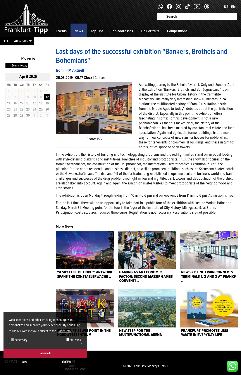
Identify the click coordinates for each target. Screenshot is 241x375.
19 (47, 103)
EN (233, 6)
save (24, 362)
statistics (73, 340)
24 (34, 109)
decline (66, 362)
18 (40, 103)
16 (27, 103)
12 (47, 97)
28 (15, 115)
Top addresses (122, 31)
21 (15, 109)
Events (61, 31)
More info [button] (65, 331)
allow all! (45, 353)
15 (21, 103)
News (78, 31)
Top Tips (97, 31)
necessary (19, 340)
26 (47, 109)
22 (21, 109)
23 (28, 109)
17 (34, 103)
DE (226, 6)
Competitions (177, 31)
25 (41, 109)
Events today (19, 65)
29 (21, 115)
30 (28, 115)
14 (15, 103)
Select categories (15, 41)
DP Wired (81, 368)
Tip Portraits (150, 31)
